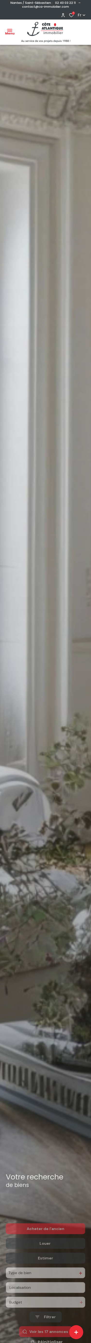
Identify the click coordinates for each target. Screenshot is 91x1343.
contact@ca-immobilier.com (45, 7)
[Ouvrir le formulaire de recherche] (46, 1334)
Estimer (45, 1275)
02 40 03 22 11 (65, 3)
